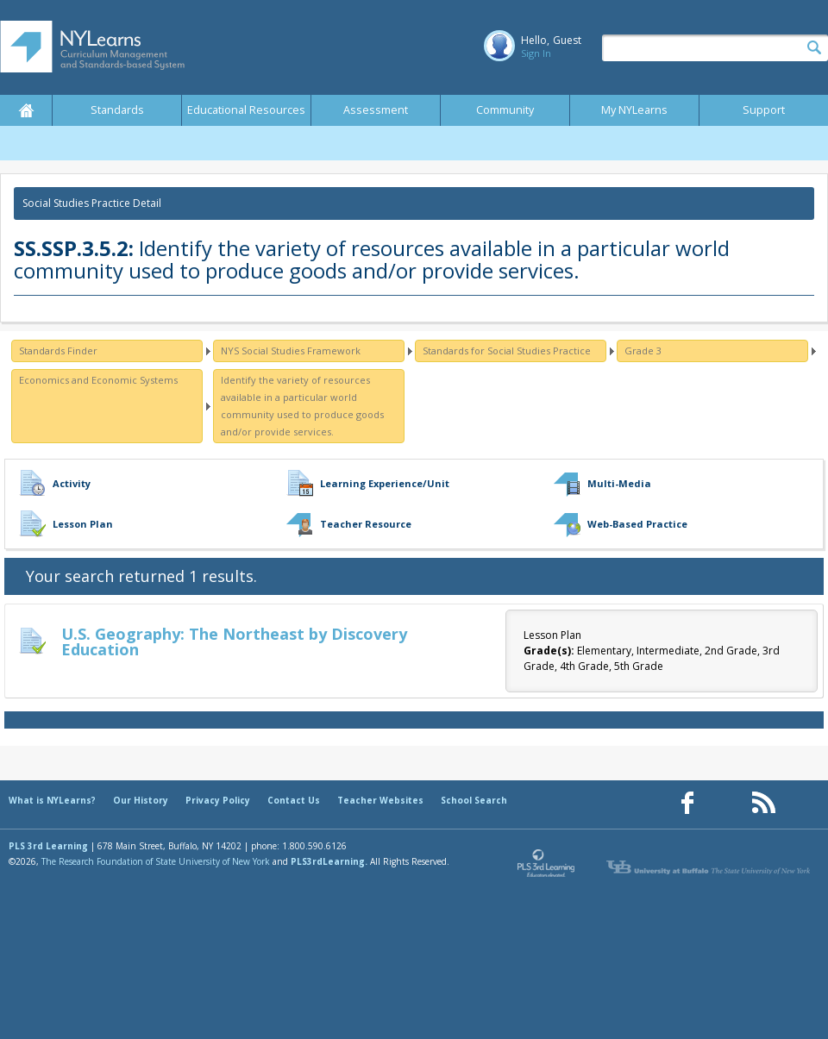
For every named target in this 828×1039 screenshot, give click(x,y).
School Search (474, 800)
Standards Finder (58, 350)
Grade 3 (643, 350)
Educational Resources (246, 110)
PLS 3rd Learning (48, 846)
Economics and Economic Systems (98, 379)
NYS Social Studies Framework (291, 350)
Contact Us (293, 800)
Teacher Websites (380, 800)
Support (764, 110)
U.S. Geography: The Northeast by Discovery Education (234, 641)
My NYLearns (634, 110)
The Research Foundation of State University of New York (155, 861)
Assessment (375, 110)
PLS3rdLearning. (329, 861)
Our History (140, 800)
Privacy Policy (217, 800)
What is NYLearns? (52, 800)
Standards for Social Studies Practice (507, 350)
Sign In (536, 53)
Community (505, 110)
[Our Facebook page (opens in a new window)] (687, 803)
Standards (117, 110)
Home (26, 110)
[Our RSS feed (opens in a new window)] (763, 803)
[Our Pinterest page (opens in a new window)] (725, 803)
